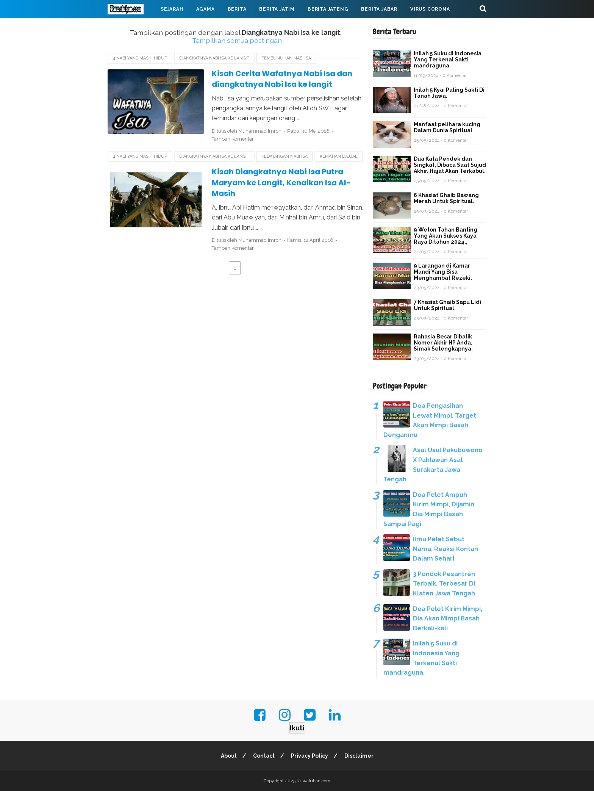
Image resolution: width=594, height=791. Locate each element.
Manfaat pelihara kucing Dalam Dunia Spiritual (447, 127)
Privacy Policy (309, 756)
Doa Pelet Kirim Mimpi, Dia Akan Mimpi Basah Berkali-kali (447, 618)
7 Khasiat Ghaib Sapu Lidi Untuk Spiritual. (447, 305)
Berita (237, 9)
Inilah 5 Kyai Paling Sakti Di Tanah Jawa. (449, 93)
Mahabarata (131, 27)
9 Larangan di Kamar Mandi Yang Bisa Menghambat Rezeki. (443, 272)
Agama (205, 9)
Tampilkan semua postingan (237, 40)
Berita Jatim (277, 9)
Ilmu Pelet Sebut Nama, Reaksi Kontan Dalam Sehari (445, 549)
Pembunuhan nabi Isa (286, 58)
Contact (264, 756)
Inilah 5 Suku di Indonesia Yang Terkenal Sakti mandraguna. (447, 59)
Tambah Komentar (233, 139)
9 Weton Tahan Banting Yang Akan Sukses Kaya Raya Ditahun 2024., (445, 236)
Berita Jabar (379, 9)
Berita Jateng (328, 9)
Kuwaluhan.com (313, 780)
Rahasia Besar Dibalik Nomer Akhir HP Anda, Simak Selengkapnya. (443, 343)
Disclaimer (359, 756)
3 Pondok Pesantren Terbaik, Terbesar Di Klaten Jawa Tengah (444, 583)
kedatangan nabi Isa (284, 156)
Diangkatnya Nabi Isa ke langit (214, 58)
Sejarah (172, 9)
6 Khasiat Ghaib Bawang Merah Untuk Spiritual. (446, 198)
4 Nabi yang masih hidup (140, 58)
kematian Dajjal (339, 156)
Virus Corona (430, 9)
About (229, 756)
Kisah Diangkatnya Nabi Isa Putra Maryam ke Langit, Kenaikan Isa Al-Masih (281, 182)
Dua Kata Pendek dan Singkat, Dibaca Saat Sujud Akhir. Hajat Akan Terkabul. (450, 165)
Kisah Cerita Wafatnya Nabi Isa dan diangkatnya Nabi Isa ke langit (282, 79)
